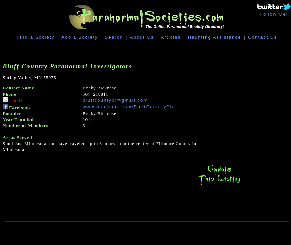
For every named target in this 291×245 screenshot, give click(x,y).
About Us (142, 37)
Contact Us (262, 37)
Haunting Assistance (214, 37)
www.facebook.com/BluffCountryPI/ (128, 106)
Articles (171, 37)
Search (114, 37)
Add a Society (79, 37)
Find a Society (35, 37)
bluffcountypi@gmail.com (115, 100)
